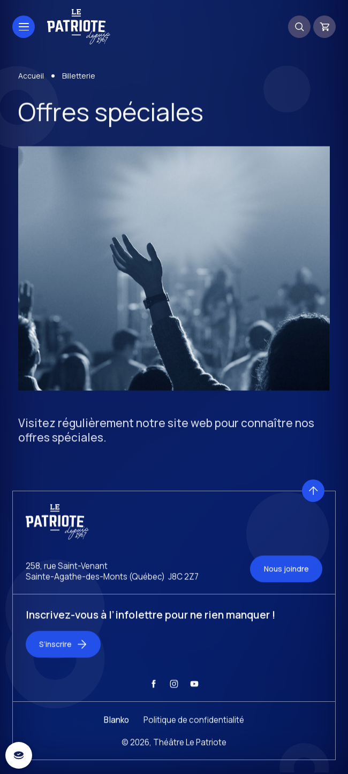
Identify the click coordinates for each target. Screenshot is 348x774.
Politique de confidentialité (193, 728)
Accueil (31, 78)
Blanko (116, 728)
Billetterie (78, 78)
